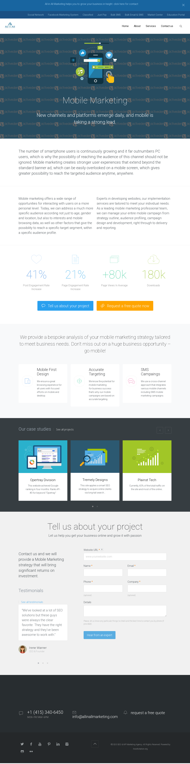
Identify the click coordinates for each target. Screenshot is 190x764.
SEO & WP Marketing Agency (129, 745)
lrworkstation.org (140, 750)
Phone (88, 582)
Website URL (93, 550)
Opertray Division (43, 481)
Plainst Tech (147, 481)
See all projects (65, 430)
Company (134, 582)
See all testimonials (32, 603)
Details (87, 603)
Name (88, 566)
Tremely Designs (95, 481)
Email (132, 566)
